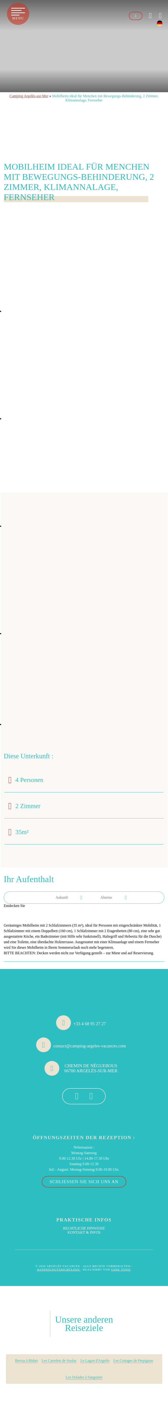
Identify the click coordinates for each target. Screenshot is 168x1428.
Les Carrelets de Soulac (59, 1361)
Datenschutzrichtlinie (59, 1269)
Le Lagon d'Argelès (95, 1361)
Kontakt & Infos (83, 1232)
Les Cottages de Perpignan (133, 1361)
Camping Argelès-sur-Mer (29, 96)
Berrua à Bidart (26, 1361)
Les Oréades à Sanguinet (84, 1377)
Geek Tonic (121, 1269)
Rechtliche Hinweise (84, 1228)
